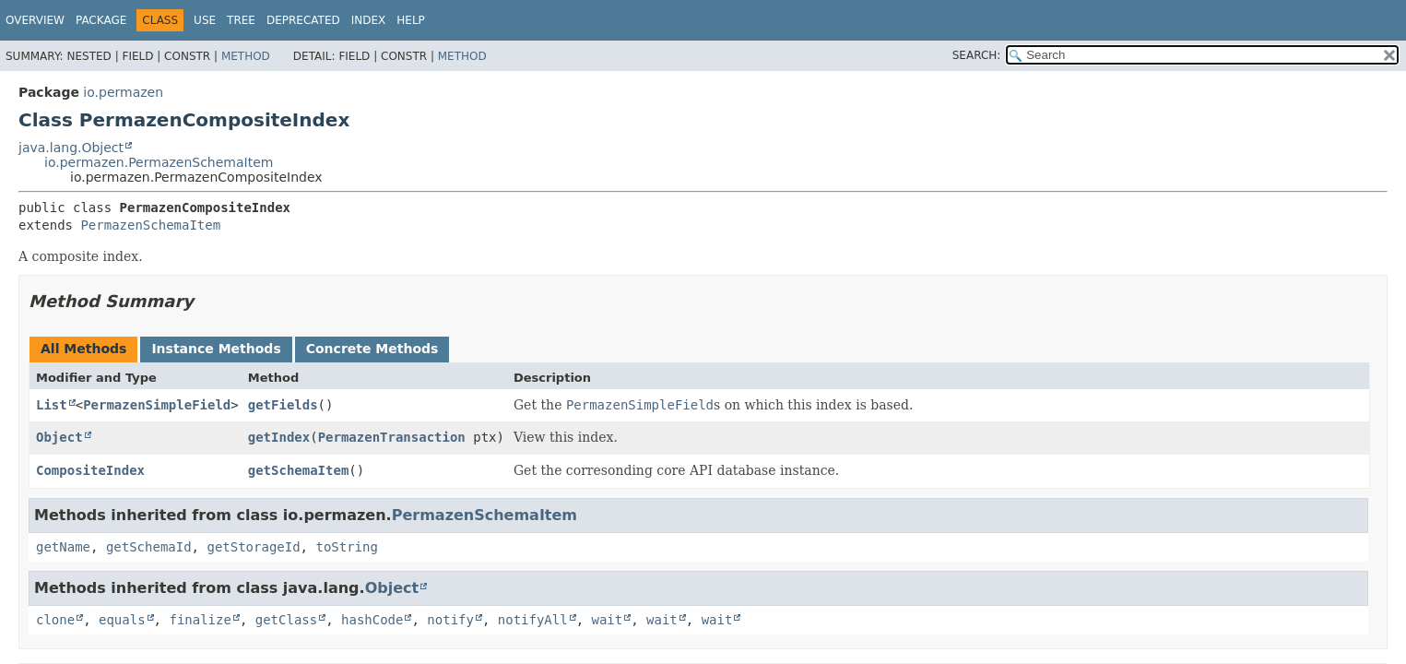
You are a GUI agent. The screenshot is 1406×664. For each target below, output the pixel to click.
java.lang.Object (71, 147)
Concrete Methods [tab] (372, 348)
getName (63, 547)
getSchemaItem (298, 470)
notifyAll (533, 619)
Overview (35, 20)
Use (205, 20)
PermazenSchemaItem (150, 225)
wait (607, 619)
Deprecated (303, 20)
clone (55, 619)
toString (346, 547)
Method (245, 56)
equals (122, 619)
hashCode (372, 619)
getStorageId (253, 547)
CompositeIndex (90, 470)
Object (59, 437)
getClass (286, 619)
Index (368, 20)
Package (101, 20)
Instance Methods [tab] (215, 348)
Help (410, 20)
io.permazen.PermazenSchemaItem (158, 162)
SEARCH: (976, 55)
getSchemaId (149, 547)
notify (450, 619)
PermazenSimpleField (156, 404)
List (51, 404)
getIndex (279, 437)
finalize (199, 619)
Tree (241, 20)
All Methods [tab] (83, 348)
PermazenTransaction (392, 437)
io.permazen (123, 92)
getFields (283, 404)
